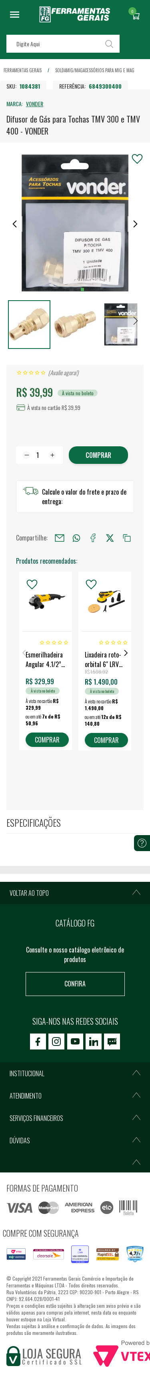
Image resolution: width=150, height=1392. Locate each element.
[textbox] (63, 44)
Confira (75, 983)
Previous (24, 653)
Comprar (98, 455)
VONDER (34, 103)
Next (126, 653)
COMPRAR (47, 740)
